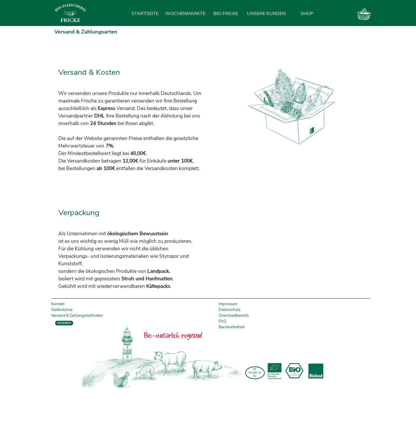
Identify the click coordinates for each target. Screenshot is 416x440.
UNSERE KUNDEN (266, 13)
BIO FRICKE (225, 13)
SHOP (306, 13)
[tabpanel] (132, 107)
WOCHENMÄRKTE (185, 13)
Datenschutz (230, 309)
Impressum (228, 304)
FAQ (222, 321)
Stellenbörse (62, 309)
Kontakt (58, 304)
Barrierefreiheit (232, 327)
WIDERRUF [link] (64, 323)
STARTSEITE (145, 13)
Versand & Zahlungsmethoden (77, 315)
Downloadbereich (234, 315)
